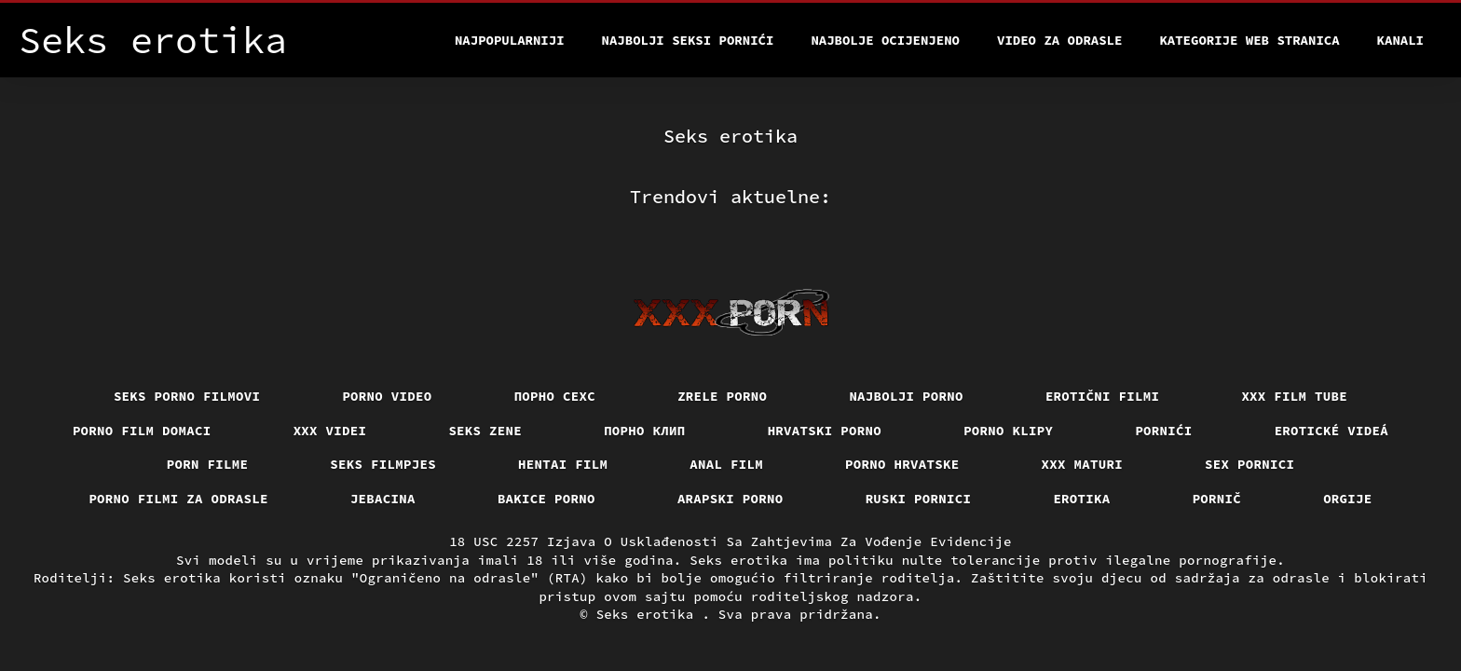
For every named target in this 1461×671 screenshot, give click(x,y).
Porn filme (208, 464)
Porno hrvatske (902, 464)
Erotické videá (1332, 430)
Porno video (386, 396)
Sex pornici (1249, 464)
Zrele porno (722, 396)
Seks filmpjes (383, 464)
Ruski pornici (919, 498)
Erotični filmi (1102, 396)
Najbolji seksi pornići (688, 40)
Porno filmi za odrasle (178, 498)
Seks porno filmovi (187, 396)
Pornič (1217, 498)
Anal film (726, 464)
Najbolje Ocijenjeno (885, 40)
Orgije (1347, 498)
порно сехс (555, 396)
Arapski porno (730, 498)
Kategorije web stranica (1249, 40)
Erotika (1081, 498)
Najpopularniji (510, 40)
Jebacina (383, 498)
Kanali (1400, 40)
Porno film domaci (142, 430)
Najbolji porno (906, 396)
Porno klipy (1008, 430)
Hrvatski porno (825, 430)
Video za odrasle (1059, 40)
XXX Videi (330, 430)
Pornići (1163, 430)
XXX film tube (1294, 396)
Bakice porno (546, 498)
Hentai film (563, 464)
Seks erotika (649, 614)
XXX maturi (1083, 464)
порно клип (645, 430)
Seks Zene (485, 430)
